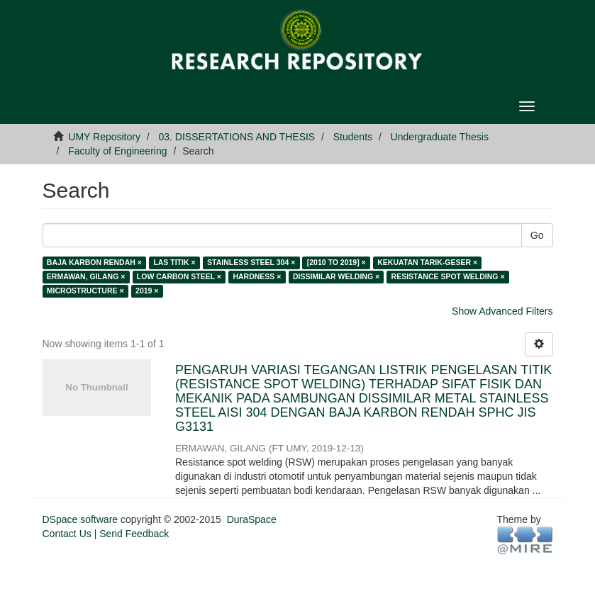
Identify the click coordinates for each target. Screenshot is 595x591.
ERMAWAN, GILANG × (86, 276)
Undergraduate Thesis (440, 136)
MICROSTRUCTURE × (85, 290)
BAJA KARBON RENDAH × (94, 262)
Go (537, 235)
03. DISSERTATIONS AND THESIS (237, 136)
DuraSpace (252, 519)
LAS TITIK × (174, 262)
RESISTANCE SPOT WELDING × (448, 276)
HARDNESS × (257, 276)
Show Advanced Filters (502, 311)
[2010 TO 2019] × (336, 262)
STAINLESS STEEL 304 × (251, 262)
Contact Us (67, 533)
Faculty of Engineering (117, 151)
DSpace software (80, 519)
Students (352, 136)
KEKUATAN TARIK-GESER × (427, 262)
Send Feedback (134, 533)
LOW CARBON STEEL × (179, 276)
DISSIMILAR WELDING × (336, 276)
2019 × (146, 290)
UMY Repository (104, 136)
